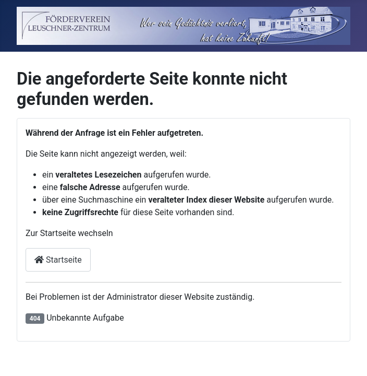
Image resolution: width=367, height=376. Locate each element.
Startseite (58, 260)
